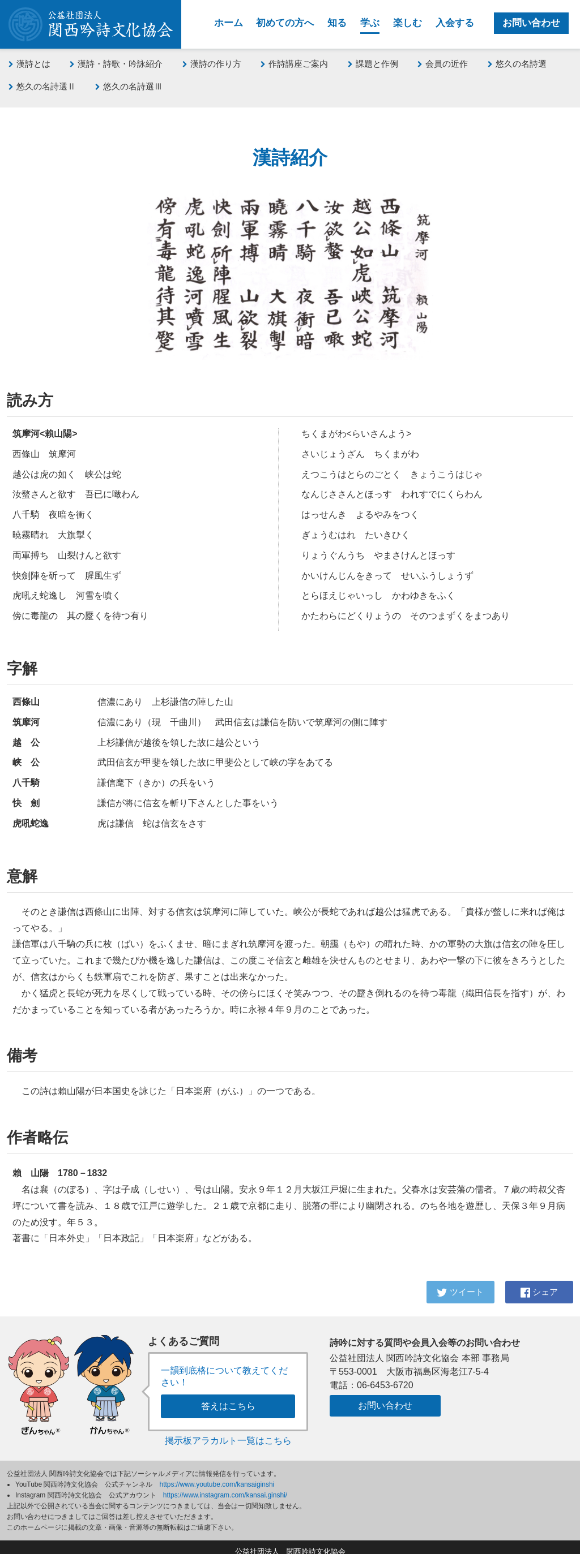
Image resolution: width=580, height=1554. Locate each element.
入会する (455, 23)
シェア (539, 1289)
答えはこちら (228, 1397)
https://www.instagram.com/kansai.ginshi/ (225, 1486)
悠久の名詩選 (517, 63)
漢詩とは (29, 63)
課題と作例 (373, 63)
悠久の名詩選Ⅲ (129, 86)
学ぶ (369, 23)
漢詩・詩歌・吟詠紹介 (116, 63)
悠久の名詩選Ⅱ (42, 86)
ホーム (228, 23)
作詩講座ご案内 (294, 63)
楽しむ (407, 23)
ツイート (460, 1289)
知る (337, 23)
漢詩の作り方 (211, 63)
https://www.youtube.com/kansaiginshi (217, 1475)
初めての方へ (285, 23)
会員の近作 (442, 63)
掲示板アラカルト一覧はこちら (228, 1431)
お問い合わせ (531, 23)
